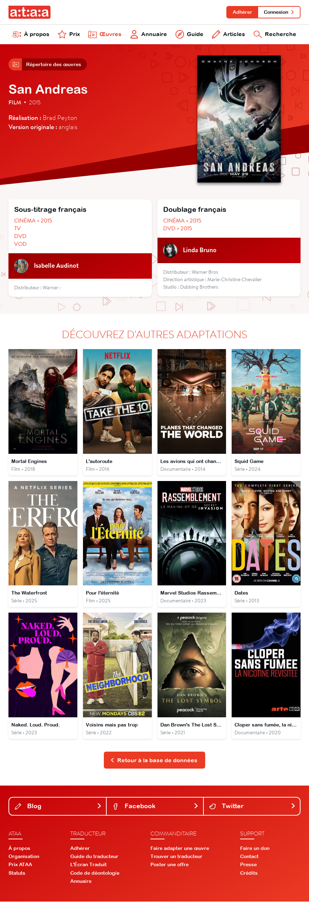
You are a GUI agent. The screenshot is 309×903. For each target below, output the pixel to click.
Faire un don (254, 849)
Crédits (249, 874)
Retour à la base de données (153, 761)
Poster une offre (169, 866)
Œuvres (104, 34)
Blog (58, 807)
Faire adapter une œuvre (179, 849)
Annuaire (148, 34)
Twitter (252, 807)
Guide (189, 34)
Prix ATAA (20, 866)
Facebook (155, 807)
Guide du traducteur (94, 858)
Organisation (23, 858)
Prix (69, 34)
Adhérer (242, 12)
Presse (248, 866)
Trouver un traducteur (176, 858)
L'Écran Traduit (88, 866)
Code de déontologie (94, 874)
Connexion (279, 12)
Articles (228, 34)
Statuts (16, 874)
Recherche (275, 34)
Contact (249, 858)
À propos (31, 34)
